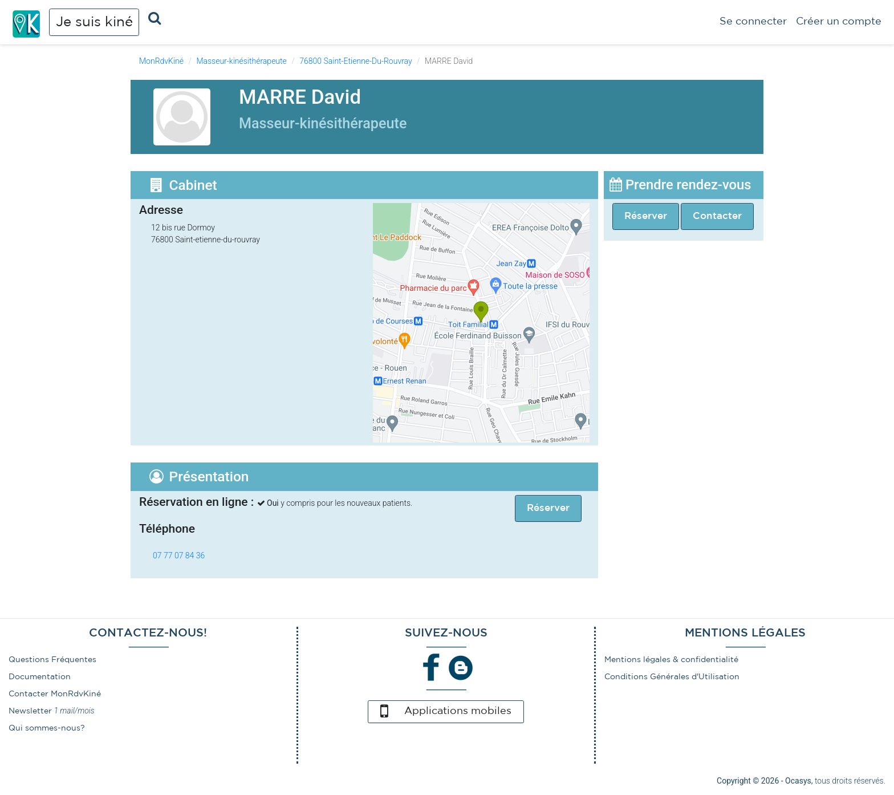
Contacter (717, 216)
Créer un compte (838, 21)
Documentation (40, 677)
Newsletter (30, 711)
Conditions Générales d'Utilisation (671, 677)
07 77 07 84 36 (179, 555)
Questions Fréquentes (52, 659)
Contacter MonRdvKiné (55, 694)
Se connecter (753, 21)
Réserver (645, 216)
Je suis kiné (94, 22)
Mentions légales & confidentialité (671, 659)
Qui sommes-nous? (47, 728)
